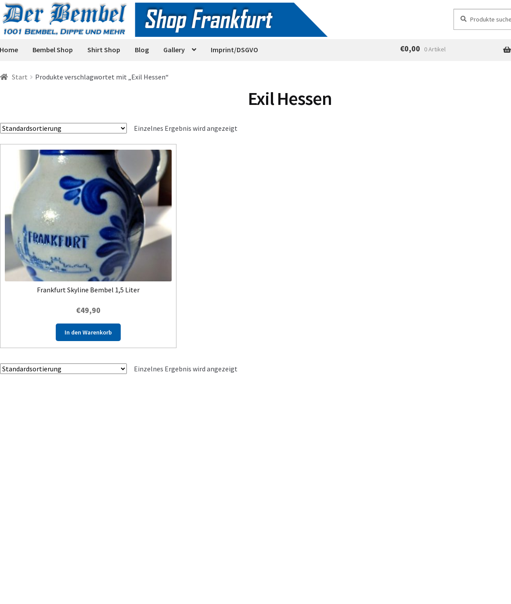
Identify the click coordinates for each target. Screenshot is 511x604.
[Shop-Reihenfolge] (63, 128)
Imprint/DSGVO (234, 49)
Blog (142, 49)
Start (20, 76)
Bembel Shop (52, 49)
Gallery (174, 49)
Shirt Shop (103, 49)
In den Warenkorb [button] (88, 332)
